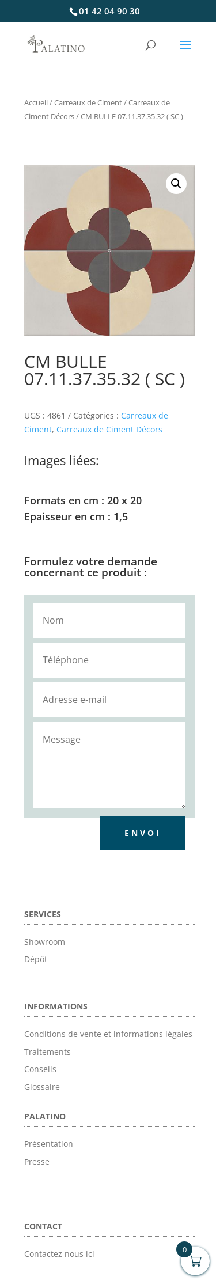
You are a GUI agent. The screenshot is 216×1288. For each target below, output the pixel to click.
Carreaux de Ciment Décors (109, 429)
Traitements (47, 1051)
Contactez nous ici (59, 1253)
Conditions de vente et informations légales (108, 1033)
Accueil (36, 102)
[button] (176, 183)
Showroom (44, 941)
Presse (37, 1161)
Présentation (48, 1143)
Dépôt (35, 958)
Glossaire (42, 1086)
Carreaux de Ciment (88, 102)
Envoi (142, 832)
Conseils (40, 1068)
